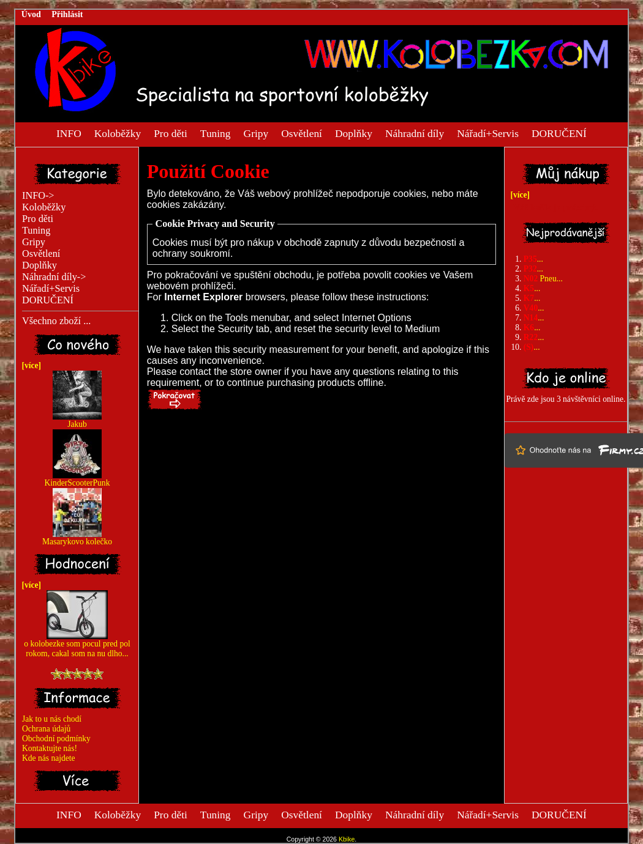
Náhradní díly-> (54, 277)
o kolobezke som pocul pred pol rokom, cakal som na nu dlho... (77, 645)
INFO (68, 133)
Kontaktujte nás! (49, 748)
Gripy (256, 133)
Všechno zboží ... (56, 321)
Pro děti (170, 133)
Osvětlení (301, 133)
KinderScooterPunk (77, 479)
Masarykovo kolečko (77, 538)
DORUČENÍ (559, 133)
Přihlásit (67, 14)
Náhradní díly (414, 133)
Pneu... (543, 278)
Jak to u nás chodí (51, 719)
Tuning (215, 133)
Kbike (347, 839)
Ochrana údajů (46, 728)
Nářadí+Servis (488, 133)
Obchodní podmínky (56, 738)
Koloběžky (117, 133)
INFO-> (38, 195)
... (533, 259)
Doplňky (353, 133)
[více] (29, 365)
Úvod (31, 14)
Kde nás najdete (48, 758)
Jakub (77, 420)
